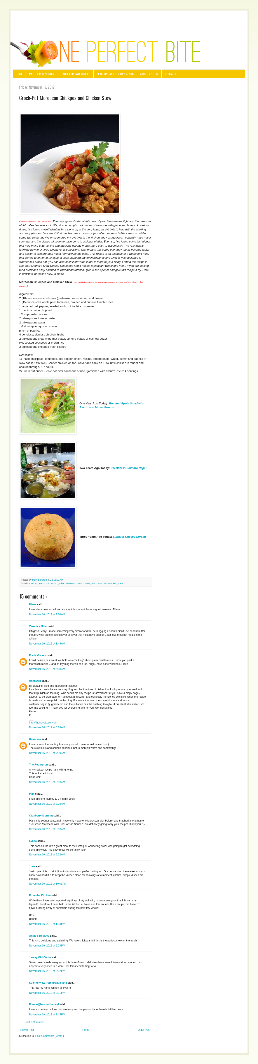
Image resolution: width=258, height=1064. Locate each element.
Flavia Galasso (38, 655)
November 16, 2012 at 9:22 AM (47, 854)
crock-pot (44, 583)
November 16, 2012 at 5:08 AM (47, 669)
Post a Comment (34, 1022)
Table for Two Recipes (75, 73)
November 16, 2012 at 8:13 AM (47, 782)
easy (54, 583)
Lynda (33, 841)
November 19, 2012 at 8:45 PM (47, 1014)
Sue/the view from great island (48, 982)
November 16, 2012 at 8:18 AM (47, 803)
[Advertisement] (129, 19)
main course (83, 583)
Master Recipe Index (42, 73)
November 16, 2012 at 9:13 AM (47, 829)
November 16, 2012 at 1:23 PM (47, 923)
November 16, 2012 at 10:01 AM (47, 883)
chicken (33, 583)
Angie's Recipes (39, 935)
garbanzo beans (66, 583)
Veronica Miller (38, 626)
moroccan (97, 583)
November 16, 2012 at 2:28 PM (47, 945)
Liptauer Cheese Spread (129, 536)
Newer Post (27, 1029)
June (32, 866)
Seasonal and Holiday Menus (115, 73)
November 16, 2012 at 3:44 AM (47, 643)
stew (120, 583)
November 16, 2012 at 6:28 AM (47, 727)
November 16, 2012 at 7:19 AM (47, 753)
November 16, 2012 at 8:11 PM (47, 992)
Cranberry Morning (41, 815)
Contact (170, 73)
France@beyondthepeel (44, 1004)
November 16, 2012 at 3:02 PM (47, 971)
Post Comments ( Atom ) (49, 1036)
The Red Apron (39, 764)
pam (32, 793)
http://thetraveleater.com (43, 722)
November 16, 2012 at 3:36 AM (47, 614)
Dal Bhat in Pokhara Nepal (128, 468)
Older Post (144, 1029)
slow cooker (110, 583)
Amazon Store (149, 73)
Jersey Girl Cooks (40, 957)
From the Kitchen (40, 895)
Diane (33, 604)
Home (19, 73)
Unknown (35, 680)
